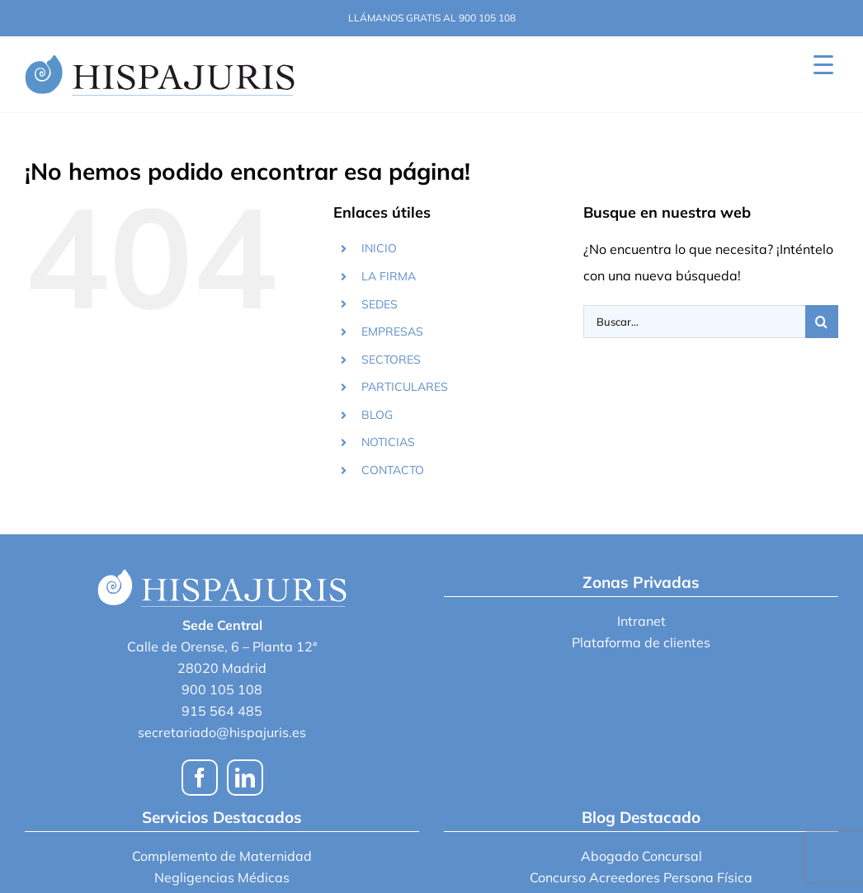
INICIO (379, 248)
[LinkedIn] (245, 777)
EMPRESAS (392, 331)
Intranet (641, 621)
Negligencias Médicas (222, 877)
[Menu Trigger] (823, 64)
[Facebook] (200, 777)
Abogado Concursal (641, 856)
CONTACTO (392, 470)
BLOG (377, 414)
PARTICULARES (404, 386)
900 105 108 (222, 689)
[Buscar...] (694, 321)
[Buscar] (821, 321)
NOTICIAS (388, 442)
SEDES (379, 304)
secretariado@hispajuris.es (222, 732)
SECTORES (391, 359)
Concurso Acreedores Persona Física (641, 877)
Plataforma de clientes (641, 642)
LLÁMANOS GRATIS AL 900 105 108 (432, 18)
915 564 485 (222, 711)
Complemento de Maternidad (222, 856)
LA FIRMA (388, 276)
